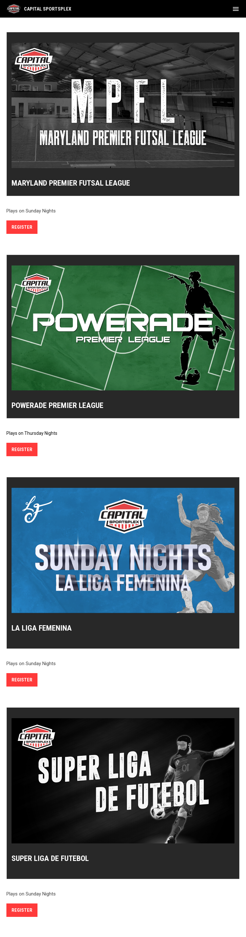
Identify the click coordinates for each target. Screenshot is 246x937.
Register (22, 227)
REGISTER (22, 449)
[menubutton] (236, 9)
